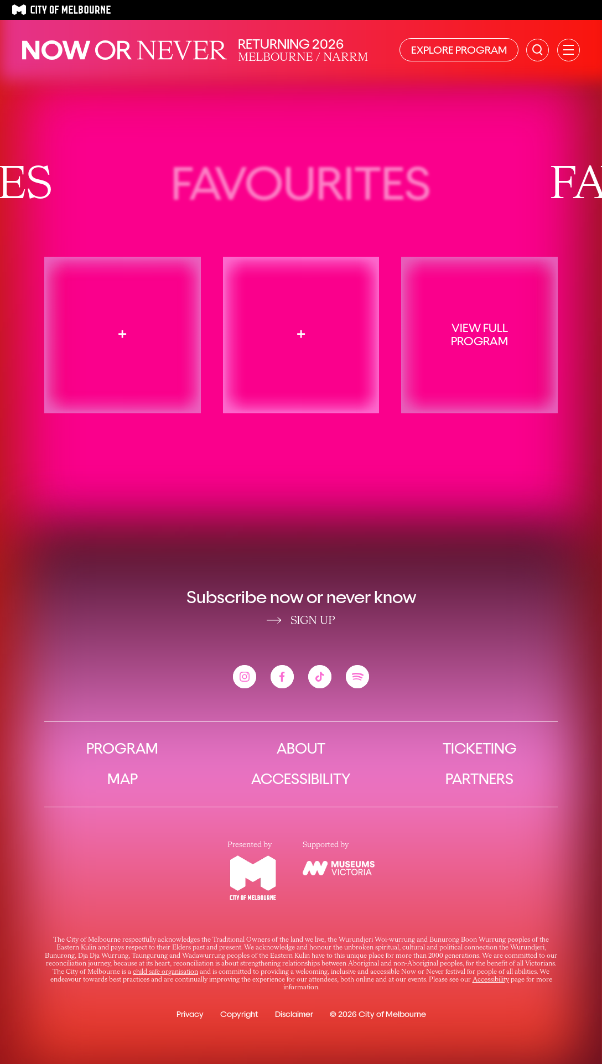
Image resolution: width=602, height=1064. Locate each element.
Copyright (239, 1014)
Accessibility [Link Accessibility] (491, 980)
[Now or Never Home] (124, 50)
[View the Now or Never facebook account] (282, 676)
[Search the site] (537, 50)
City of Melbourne (392, 1014)
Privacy (190, 1014)
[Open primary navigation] (568, 50)
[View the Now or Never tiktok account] (319, 676)
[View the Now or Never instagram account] (244, 676)
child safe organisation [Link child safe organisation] (165, 972)
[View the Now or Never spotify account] (357, 676)
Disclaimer (294, 1014)
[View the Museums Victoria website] (339, 868)
